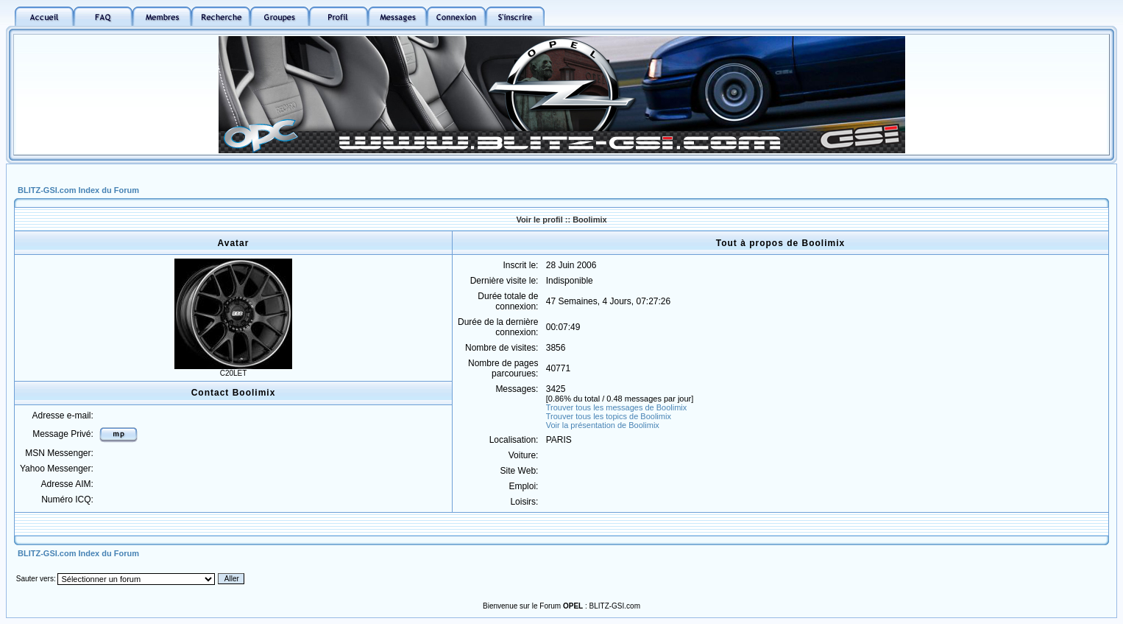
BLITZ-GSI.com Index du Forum (78, 190)
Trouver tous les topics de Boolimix (608, 416)
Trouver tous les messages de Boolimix (616, 407)
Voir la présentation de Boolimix (602, 425)
